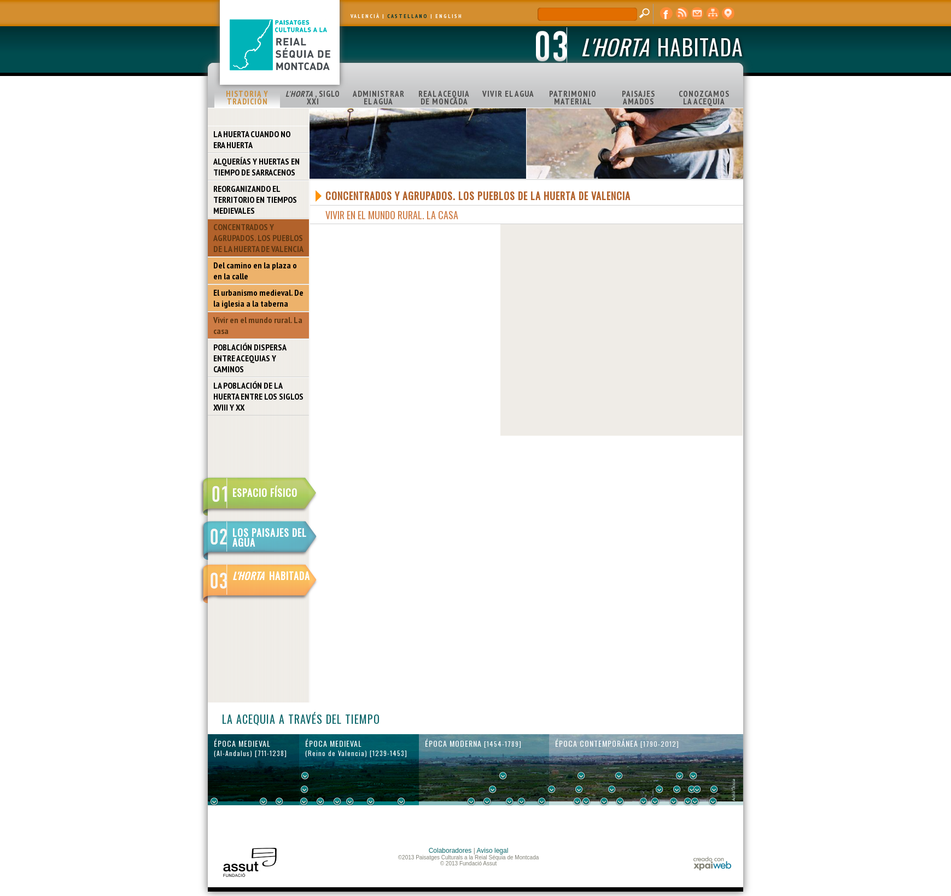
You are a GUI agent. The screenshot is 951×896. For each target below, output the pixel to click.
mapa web (712, 13)
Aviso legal (493, 850)
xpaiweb (712, 863)
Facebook (666, 13)
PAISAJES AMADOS (638, 98)
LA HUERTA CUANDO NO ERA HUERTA (251, 139)
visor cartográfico (727, 13)
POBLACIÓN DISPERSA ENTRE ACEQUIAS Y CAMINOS (250, 358)
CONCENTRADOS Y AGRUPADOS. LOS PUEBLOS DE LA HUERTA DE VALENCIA (258, 237)
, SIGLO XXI (312, 98)
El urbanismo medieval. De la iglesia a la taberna (258, 298)
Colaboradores (450, 850)
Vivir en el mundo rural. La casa (257, 325)
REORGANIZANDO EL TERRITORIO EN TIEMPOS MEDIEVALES (255, 199)
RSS (682, 13)
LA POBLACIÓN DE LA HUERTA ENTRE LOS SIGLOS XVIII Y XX (258, 396)
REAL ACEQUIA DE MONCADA (444, 98)
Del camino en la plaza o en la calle (255, 271)
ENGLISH (449, 16)
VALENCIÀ (365, 16)
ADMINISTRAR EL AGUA (379, 98)
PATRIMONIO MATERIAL (573, 98)
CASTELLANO (407, 16)
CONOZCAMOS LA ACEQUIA (704, 98)
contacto (697, 13)
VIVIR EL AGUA (508, 94)
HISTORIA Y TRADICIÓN (247, 98)
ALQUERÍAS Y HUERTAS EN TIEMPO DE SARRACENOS (256, 167)
